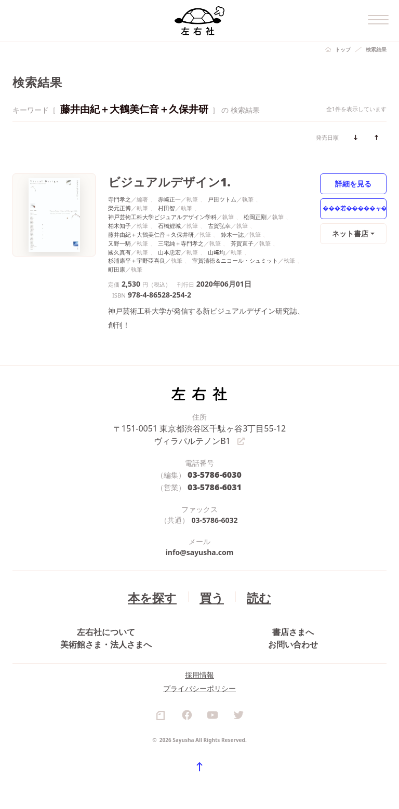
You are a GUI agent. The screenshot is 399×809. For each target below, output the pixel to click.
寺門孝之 (119, 196)
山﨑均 (216, 249)
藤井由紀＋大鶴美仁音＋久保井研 (151, 231)
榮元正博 (119, 205)
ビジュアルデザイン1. (157, 180)
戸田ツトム (222, 196)
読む (252, 588)
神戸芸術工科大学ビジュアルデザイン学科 (162, 214)
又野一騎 (119, 240)
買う (209, 588)
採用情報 (199, 696)
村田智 (166, 205)
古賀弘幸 (219, 223)
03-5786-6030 (214, 469)
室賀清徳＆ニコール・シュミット (235, 258)
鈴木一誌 (232, 231)
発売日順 (327, 137)
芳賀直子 (242, 240)
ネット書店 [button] (351, 233)
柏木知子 (119, 223)
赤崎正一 (169, 196)
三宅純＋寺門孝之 (181, 240)
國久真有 (119, 249)
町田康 (116, 267)
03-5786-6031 (214, 479)
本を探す (157, 588)
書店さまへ (293, 626)
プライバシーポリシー (199, 710)
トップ (343, 49)
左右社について (106, 626)
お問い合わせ (293, 649)
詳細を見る (353, 183)
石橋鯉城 (169, 223)
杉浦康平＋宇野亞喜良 (136, 258)
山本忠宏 (169, 249)
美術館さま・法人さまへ (106, 649)
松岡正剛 (255, 214)
